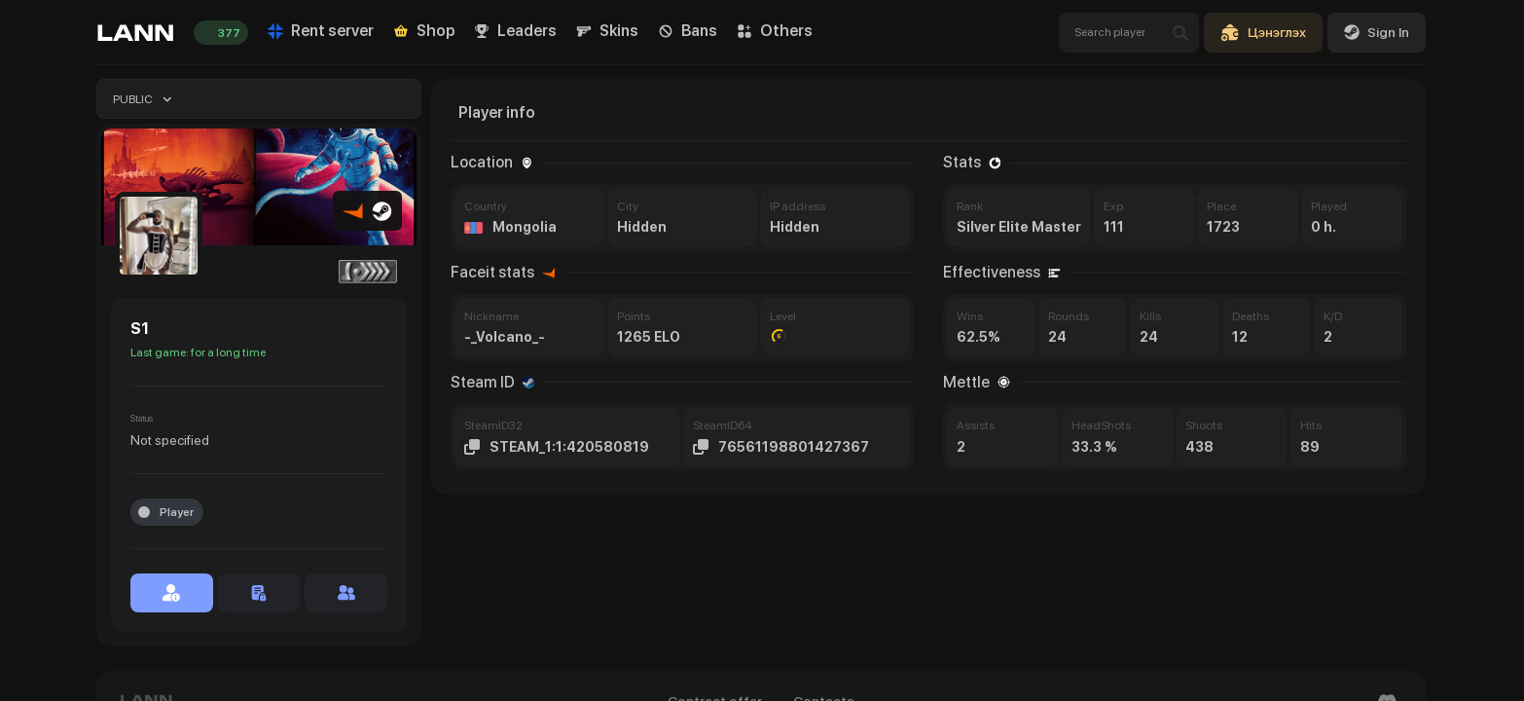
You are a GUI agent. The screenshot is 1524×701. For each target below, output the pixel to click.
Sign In (1376, 32)
